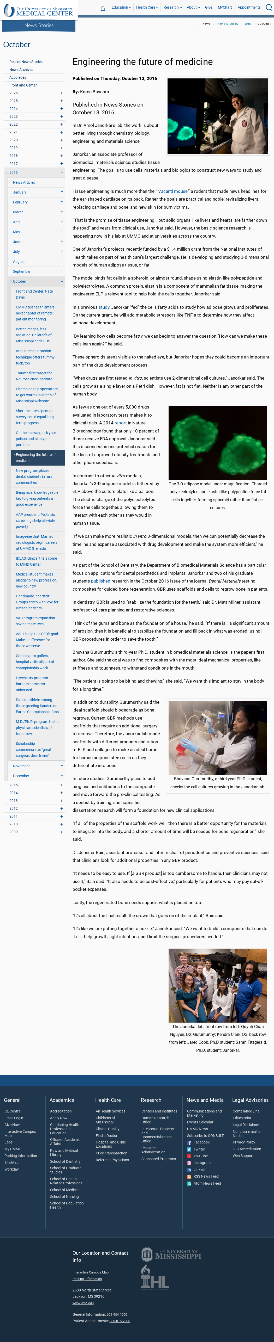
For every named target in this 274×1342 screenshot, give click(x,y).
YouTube (197, 1156)
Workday (11, 1169)
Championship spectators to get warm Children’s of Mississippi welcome (37, 395)
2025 (13, 101)
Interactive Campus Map (20, 1134)
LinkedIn (197, 1170)
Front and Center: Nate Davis (34, 294)
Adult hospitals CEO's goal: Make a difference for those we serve (37, 640)
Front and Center (23, 85)
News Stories (39, 25)
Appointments (249, 7)
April (16, 222)
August (19, 261)
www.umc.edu (83, 1303)
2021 (13, 132)
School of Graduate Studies (65, 1170)
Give (208, 7)
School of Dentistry (65, 1162)
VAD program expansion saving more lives (35, 621)
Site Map (11, 1163)
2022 (13, 124)
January (20, 192)
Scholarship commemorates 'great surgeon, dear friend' (33, 749)
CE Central (12, 1111)
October (19, 281)
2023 (13, 116)
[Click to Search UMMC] (269, 7)
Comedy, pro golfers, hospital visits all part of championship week (35, 662)
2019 (13, 148)
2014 (13, 793)
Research (171, 7)
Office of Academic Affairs (65, 1142)
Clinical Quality (108, 1129)
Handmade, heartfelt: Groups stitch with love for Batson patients (37, 602)
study (104, 307)
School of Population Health (67, 1205)
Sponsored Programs (158, 1159)
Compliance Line (246, 1111)
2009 (13, 832)
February (20, 202)
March (18, 212)
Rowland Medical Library (64, 1153)
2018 (13, 155)
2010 (13, 824)
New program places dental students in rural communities (34, 476)
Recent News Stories (26, 62)
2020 (13, 140)
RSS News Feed (203, 1176)
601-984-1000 (117, 1314)
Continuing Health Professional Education (64, 1129)
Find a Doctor (106, 1136)
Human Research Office (155, 1120)
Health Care (145, 7)
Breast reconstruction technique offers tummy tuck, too (35, 357)
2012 (13, 808)
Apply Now (59, 1118)
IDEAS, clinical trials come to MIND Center (36, 561)
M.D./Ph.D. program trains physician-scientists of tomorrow (37, 728)
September (22, 271)
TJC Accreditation (247, 1149)
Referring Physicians (112, 1160)
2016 (248, 24)
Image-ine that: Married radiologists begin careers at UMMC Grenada (36, 542)
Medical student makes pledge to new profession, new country (36, 580)
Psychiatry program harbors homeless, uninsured (32, 684)
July (16, 252)
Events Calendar (200, 1122)
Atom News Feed (204, 1184)
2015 (13, 785)
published (100, 581)
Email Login (13, 1118)
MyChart (225, 7)
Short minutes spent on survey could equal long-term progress (35, 417)
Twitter (196, 1149)
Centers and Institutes (159, 1111)
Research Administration (153, 1150)
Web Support (243, 1156)
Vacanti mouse (173, 191)
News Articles (24, 182)
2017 (13, 164)
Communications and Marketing (204, 1113)
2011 (13, 816)
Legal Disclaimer (246, 1125)
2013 (13, 801)
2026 (13, 93)
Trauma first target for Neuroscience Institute (34, 376)
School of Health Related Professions (66, 1181)
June (17, 242)
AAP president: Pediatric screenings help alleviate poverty (35, 520)
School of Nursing (64, 1197)
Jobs (8, 1142)
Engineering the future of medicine (36, 458)
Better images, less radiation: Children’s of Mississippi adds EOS (34, 335)
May (16, 232)
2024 (13, 109)
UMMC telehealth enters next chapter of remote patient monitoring (35, 313)
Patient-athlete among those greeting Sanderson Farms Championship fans (37, 706)
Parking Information (20, 1156)
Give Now (12, 1125)
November (21, 766)
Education (120, 7)
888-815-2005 (120, 1321)
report (121, 422)
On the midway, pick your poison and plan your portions (36, 439)
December (21, 776)
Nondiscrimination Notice (248, 1134)
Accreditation (61, 1111)
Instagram (199, 1163)
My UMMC (12, 1149)
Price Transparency (111, 1153)
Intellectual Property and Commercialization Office (157, 1135)
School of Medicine (65, 1190)
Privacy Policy (244, 1142)
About (192, 7)
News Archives (21, 69)
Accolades (17, 77)
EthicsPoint (242, 1118)
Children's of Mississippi (105, 1120)
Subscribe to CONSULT (205, 1136)
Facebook (198, 1142)
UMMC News (197, 1129)
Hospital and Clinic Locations (111, 1144)
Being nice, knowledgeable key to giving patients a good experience (37, 498)
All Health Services (110, 1111)
